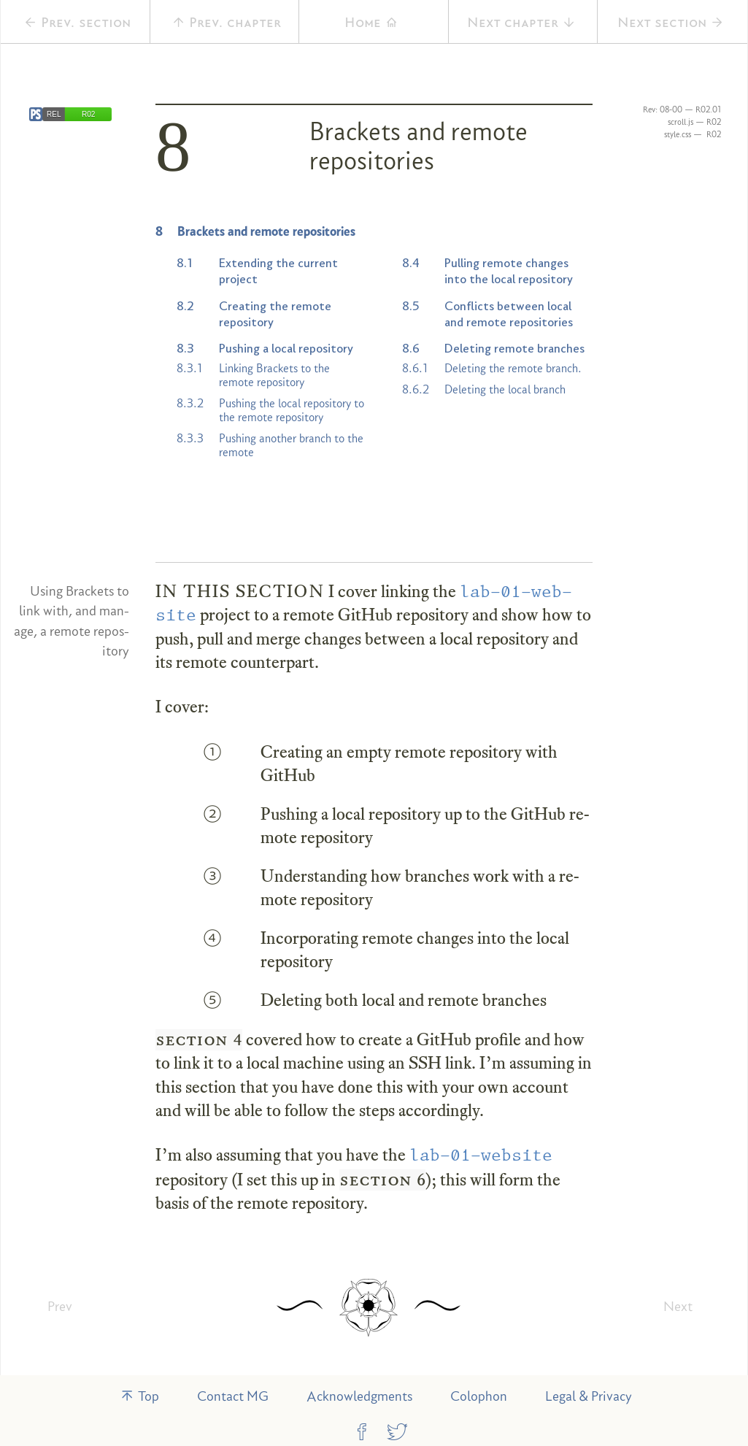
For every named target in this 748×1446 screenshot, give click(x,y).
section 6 (382, 1179)
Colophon (478, 1395)
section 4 (198, 1039)
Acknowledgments (359, 1395)
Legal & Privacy (588, 1395)
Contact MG (233, 1395)
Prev (59, 1306)
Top (139, 1395)
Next (678, 1306)
